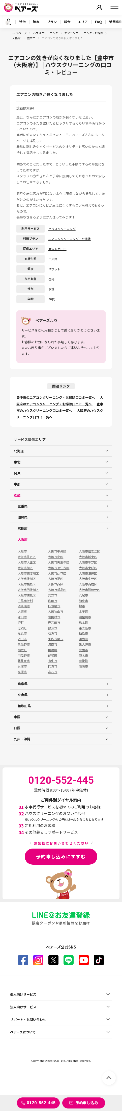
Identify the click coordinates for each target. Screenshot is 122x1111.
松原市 (22, 633)
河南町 (83, 639)
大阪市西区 (55, 584)
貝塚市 (22, 666)
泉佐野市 (24, 644)
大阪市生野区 (88, 579)
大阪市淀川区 (27, 579)
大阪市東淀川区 (28, 573)
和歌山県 (24, 705)
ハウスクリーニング (45, 33)
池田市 (22, 639)
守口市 (22, 617)
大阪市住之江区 (89, 551)
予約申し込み (86, 1102)
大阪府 (16, 38)
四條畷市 (54, 606)
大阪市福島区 (27, 584)
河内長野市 (55, 639)
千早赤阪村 (25, 601)
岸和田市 (54, 623)
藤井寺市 (24, 661)
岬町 (21, 623)
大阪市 (22, 551)
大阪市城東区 (88, 557)
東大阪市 (85, 628)
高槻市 (22, 672)
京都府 (22, 528)
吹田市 (52, 601)
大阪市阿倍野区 (89, 590)
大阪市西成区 (88, 584)
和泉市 (83, 601)
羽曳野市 (24, 655)
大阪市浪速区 (88, 573)
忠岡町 (22, 628)
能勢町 (52, 655)
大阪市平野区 (88, 562)
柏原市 (83, 633)
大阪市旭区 (25, 568)
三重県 (22, 506)
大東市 (22, 611)
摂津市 (52, 628)
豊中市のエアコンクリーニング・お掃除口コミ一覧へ (56, 397)
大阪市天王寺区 (58, 562)
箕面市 (83, 650)
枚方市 (52, 633)
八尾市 (83, 595)
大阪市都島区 (57, 590)
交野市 (52, 595)
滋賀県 (22, 517)
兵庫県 (22, 683)
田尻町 (52, 650)
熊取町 (22, 650)
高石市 (52, 672)
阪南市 (83, 666)
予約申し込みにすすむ (61, 856)
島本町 (83, 623)
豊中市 (31, 38)
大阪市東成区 (88, 568)
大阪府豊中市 (57, 249)
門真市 (52, 666)
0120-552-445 (41, 1102)
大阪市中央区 (57, 551)
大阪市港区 (55, 579)
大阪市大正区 (27, 562)
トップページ (18, 33)
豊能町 (83, 661)
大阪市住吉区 (27, 557)
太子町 (83, 611)
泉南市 (52, 644)
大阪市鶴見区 (27, 595)
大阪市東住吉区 (58, 568)
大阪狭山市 (55, 611)
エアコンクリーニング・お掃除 (83, 33)
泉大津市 (85, 644)
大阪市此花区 (57, 573)
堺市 (82, 606)
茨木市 (83, 655)
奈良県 (22, 694)
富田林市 (54, 617)
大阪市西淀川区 (28, 590)
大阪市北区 (55, 557)
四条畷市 (24, 606)
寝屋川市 (85, 617)
